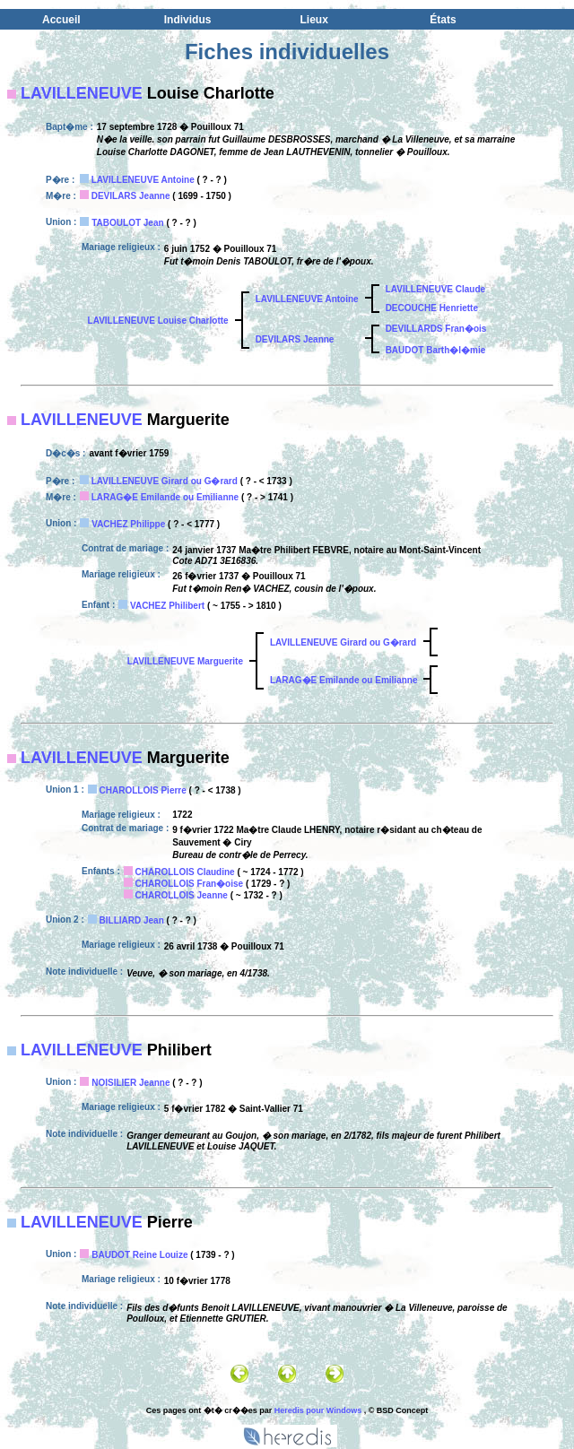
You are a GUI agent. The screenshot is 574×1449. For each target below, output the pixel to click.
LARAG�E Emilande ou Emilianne (165, 497)
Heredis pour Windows (317, 1410)
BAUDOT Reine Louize (139, 1255)
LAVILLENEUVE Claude (436, 289)
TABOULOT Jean (127, 223)
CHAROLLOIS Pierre (143, 790)
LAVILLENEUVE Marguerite (185, 661)
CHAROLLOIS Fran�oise (189, 884)
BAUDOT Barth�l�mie (436, 350)
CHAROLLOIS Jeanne (181, 895)
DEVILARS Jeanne (130, 196)
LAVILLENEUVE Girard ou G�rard (164, 481)
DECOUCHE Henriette (432, 308)
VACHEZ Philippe (128, 524)
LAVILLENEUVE (82, 93)
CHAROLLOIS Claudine (185, 872)
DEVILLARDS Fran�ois (436, 329)
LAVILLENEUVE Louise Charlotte (158, 320)
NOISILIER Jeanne (130, 1083)
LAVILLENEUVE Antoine (143, 180)
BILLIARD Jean (132, 920)
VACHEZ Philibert (167, 606)
